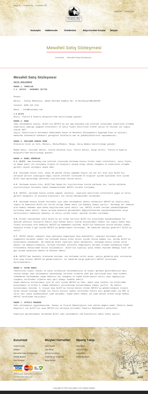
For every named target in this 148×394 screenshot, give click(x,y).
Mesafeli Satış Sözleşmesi (79, 57)
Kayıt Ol (17, 5)
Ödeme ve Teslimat (54, 356)
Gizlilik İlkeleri (20, 356)
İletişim (17, 349)
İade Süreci (50, 360)
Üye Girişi (49, 349)
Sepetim (118, 11)
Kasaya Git (129, 11)
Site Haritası (19, 360)
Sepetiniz (80, 353)
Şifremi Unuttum (52, 353)
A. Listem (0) (41, 5)
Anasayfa (59, 57)
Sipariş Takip (82, 349)
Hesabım (80, 346)
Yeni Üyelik (50, 346)
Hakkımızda (19, 346)
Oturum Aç (28, 5)
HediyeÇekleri (82, 356)
